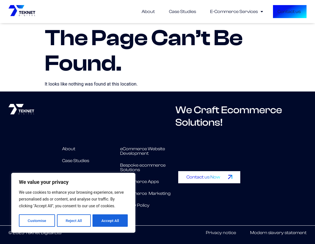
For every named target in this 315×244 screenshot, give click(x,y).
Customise (36, 220)
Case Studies (167, 11)
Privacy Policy (134, 205)
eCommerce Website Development (142, 151)
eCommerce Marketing (145, 193)
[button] (221, 11)
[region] (73, 203)
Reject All (73, 220)
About (133, 11)
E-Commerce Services (221, 11)
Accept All (110, 220)
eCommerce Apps (139, 181)
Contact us (275, 11)
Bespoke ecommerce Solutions (143, 167)
